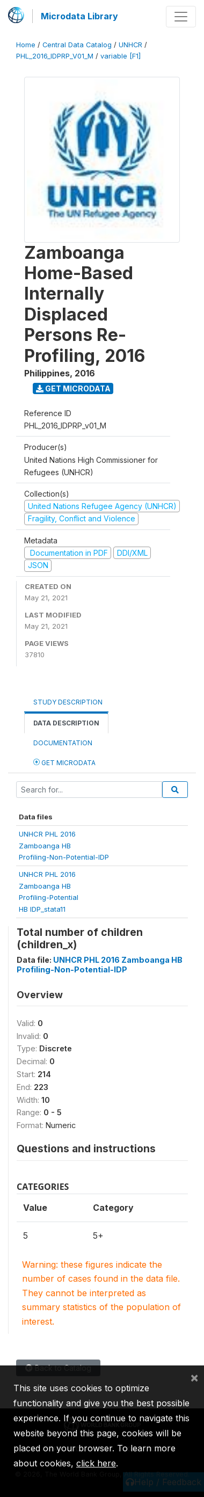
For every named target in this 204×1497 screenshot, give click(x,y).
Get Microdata (73, 388)
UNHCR (130, 45)
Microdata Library (79, 16)
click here (96, 1463)
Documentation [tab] (62, 743)
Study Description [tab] (68, 702)
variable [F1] (120, 56)
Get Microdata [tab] (64, 762)
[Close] (194, 1377)
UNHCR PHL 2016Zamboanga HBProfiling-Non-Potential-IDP (64, 845)
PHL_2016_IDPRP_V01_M (54, 56)
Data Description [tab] (66, 723)
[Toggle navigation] (181, 16)
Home (25, 45)
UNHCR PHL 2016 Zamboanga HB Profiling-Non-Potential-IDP (100, 964)
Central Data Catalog (77, 45)
